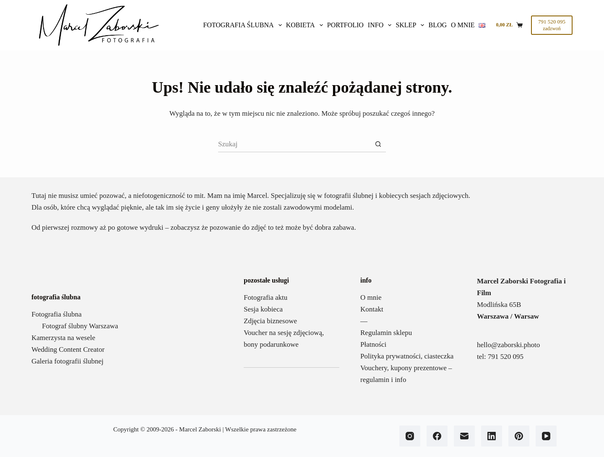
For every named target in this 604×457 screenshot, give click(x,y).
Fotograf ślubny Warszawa (80, 326)
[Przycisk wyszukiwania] (378, 144)
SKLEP (411, 25)
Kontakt (371, 309)
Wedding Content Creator (67, 349)
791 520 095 (505, 357)
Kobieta (305, 25)
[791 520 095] (552, 25)
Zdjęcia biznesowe (270, 321)
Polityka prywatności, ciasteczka (406, 356)
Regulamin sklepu (386, 333)
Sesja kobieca (263, 309)
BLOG (437, 25)
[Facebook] (437, 436)
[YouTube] (546, 436)
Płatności (373, 344)
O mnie (462, 25)
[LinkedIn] (491, 436)
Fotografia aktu (265, 297)
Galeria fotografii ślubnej (67, 361)
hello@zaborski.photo (508, 345)
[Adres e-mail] (464, 436)
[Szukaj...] (294, 144)
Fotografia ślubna (243, 25)
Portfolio (345, 25)
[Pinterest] (518, 436)
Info (381, 25)
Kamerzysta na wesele (63, 338)
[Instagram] (409, 436)
